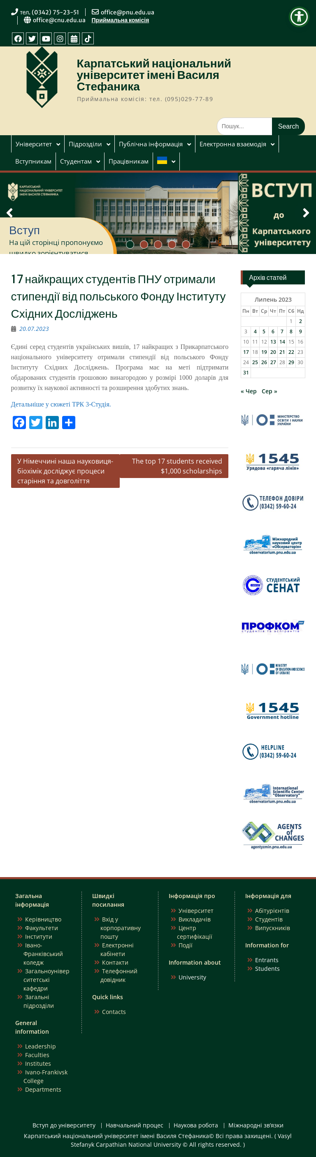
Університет (34, 144)
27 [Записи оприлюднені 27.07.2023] (273, 362)
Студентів (269, 919)
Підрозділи (85, 144)
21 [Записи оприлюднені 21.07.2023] (282, 352)
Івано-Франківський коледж (43, 953)
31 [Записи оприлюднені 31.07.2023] (246, 372)
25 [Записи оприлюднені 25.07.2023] (255, 362)
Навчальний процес (134, 1125)
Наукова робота (196, 1125)
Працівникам (129, 161)
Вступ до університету (64, 1125)
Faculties (37, 1055)
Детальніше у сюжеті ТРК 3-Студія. (61, 404)
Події (186, 945)
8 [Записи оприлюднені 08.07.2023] (291, 331)
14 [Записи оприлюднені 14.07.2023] (282, 341)
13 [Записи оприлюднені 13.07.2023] (273, 341)
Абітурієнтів (272, 911)
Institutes (38, 1063)
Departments (43, 1089)
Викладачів (195, 919)
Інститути (38, 936)
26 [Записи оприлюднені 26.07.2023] (264, 362)
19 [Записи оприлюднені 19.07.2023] (264, 352)
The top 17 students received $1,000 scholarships (177, 466)
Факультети (41, 928)
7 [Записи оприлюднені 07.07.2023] (282, 331)
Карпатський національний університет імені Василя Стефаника (154, 75)
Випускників (272, 928)
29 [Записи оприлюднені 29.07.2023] (291, 362)
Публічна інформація (151, 144)
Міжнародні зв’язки (255, 1125)
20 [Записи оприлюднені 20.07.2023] (273, 352)
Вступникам (33, 161)
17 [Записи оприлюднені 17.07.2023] (246, 352)
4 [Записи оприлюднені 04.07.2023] (255, 331)
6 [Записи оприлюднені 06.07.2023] (273, 331)
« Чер (249, 391)
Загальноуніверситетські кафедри (46, 979)
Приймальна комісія (120, 20)
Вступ (24, 230)
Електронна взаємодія (233, 144)
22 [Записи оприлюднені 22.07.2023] (291, 352)
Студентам (76, 161)
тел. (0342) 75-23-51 (49, 12)
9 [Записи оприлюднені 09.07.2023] (300, 331)
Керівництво (43, 919)
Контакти (115, 962)
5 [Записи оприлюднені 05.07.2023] (264, 331)
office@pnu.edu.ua (127, 12)
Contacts (114, 1012)
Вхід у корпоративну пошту (120, 927)
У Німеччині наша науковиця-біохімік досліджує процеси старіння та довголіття (65, 471)
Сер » (269, 391)
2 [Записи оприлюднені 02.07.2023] (300, 321)
